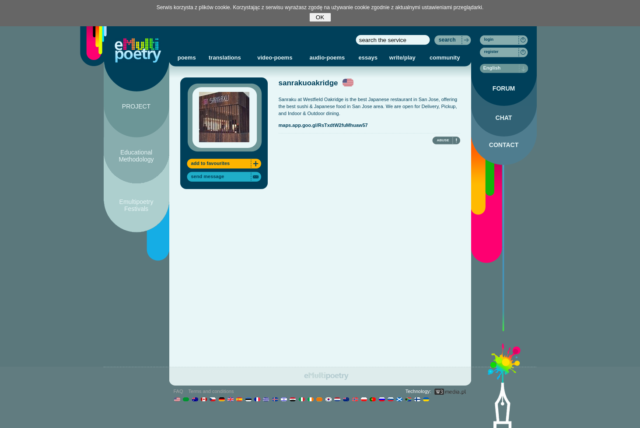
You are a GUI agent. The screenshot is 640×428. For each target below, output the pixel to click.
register (491, 51)
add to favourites (210, 163)
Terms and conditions (211, 391)
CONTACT (503, 144)
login (489, 39)
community (445, 57)
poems (187, 57)
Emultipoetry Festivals (136, 205)
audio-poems (327, 57)
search (447, 40)
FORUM (504, 88)
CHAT (504, 117)
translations (225, 57)
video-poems (274, 57)
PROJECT (136, 106)
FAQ (178, 391)
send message (207, 176)
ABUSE (443, 140)
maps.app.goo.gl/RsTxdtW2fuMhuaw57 (323, 125)
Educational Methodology (136, 156)
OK (320, 17)
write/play (402, 57)
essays (368, 57)
